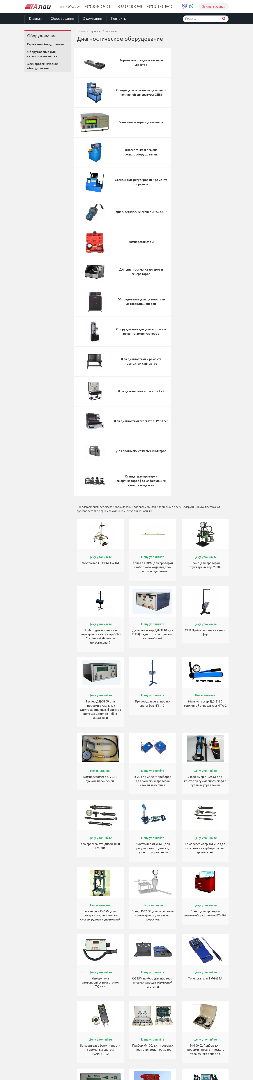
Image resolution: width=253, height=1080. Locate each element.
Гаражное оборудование (45, 44)
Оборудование (62, 19)
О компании (92, 19)
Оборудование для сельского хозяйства (42, 54)
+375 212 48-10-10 (159, 6)
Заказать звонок (213, 6)
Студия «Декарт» (198, 1072)
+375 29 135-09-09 (130, 6)
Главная (35, 19)
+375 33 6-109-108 (97, 6)
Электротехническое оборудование (42, 66)
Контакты (119, 19)
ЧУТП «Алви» (34, 1072)
